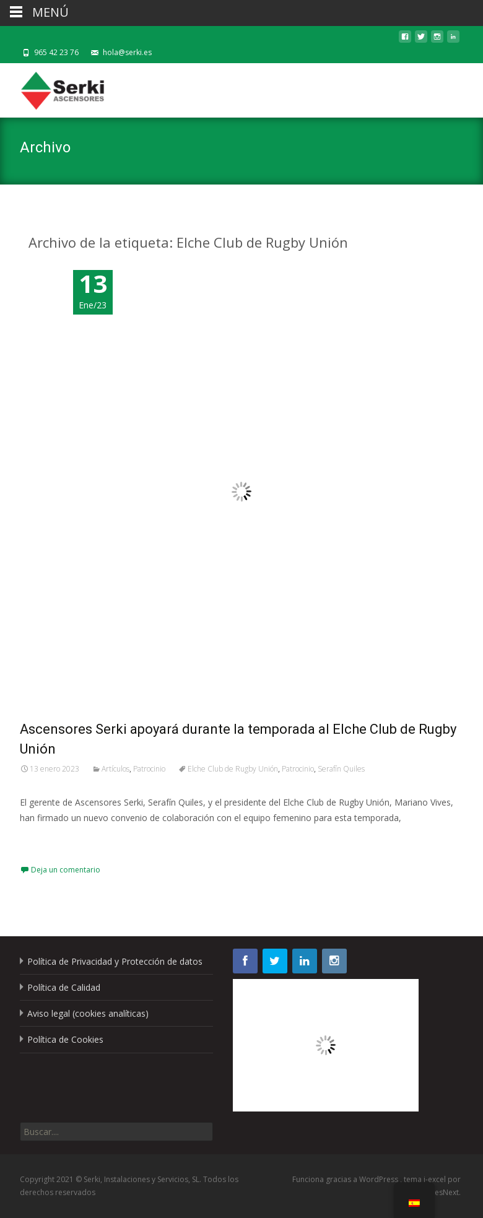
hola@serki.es (127, 52)
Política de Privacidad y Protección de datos (114, 961)
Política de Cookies (65, 1039)
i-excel (436, 1179)
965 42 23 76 (56, 52)
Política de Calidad (63, 987)
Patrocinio (149, 768)
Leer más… (44, 840)
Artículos (115, 768)
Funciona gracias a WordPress (346, 1179)
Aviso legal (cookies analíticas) (88, 1013)
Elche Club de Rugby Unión (233, 768)
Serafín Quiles (341, 768)
